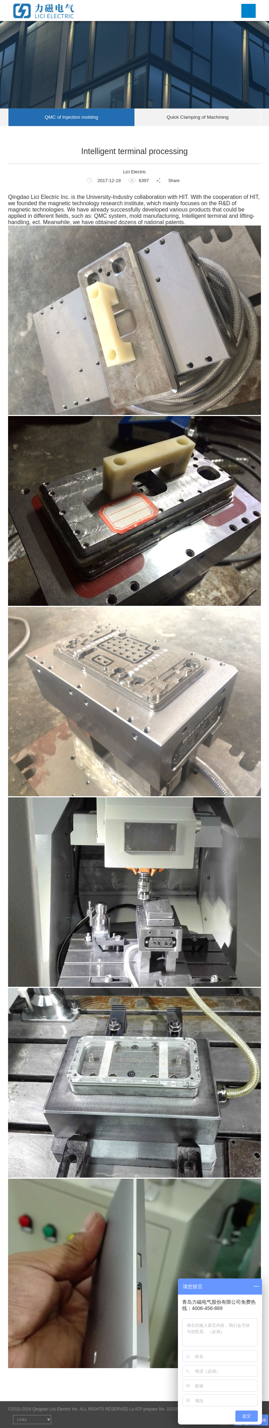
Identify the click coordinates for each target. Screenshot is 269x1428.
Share (174, 180)
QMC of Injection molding (71, 117)
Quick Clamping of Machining (198, 117)
